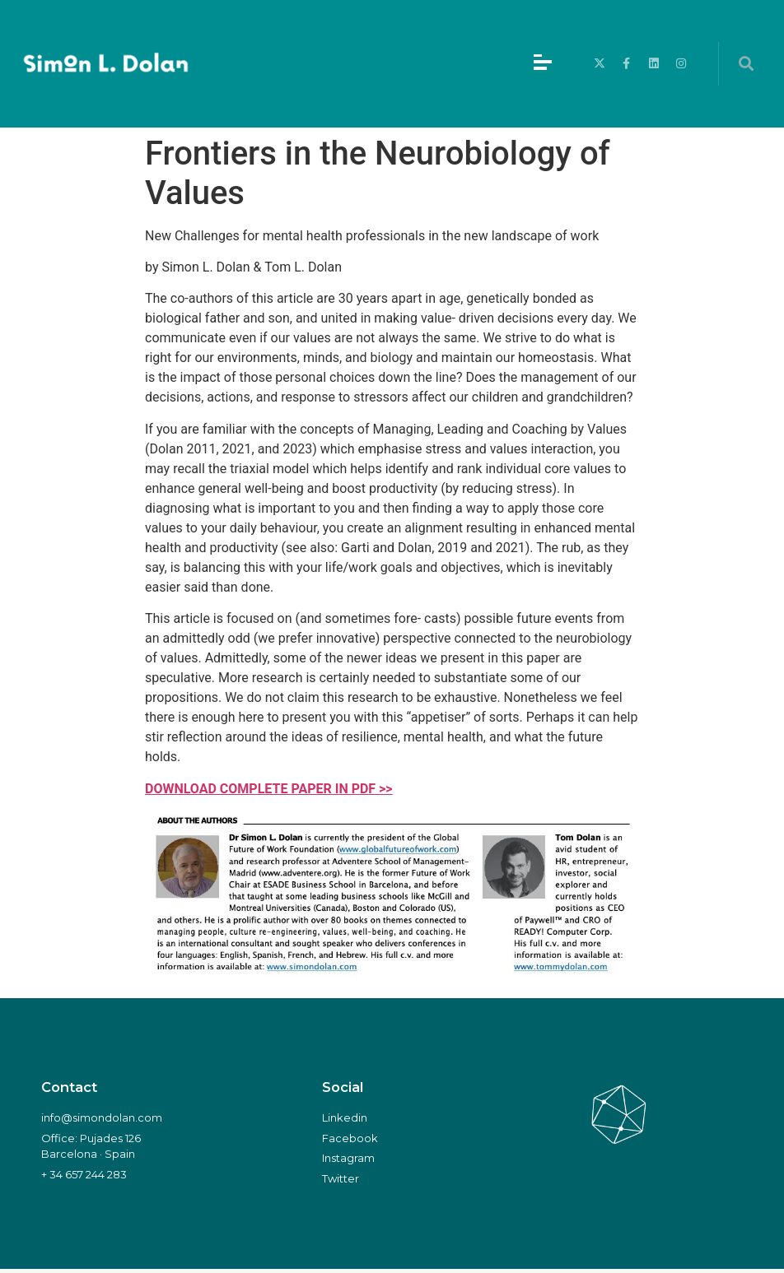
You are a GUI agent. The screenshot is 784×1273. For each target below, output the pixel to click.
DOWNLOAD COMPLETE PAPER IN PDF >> (269, 789)
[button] (745, 63)
